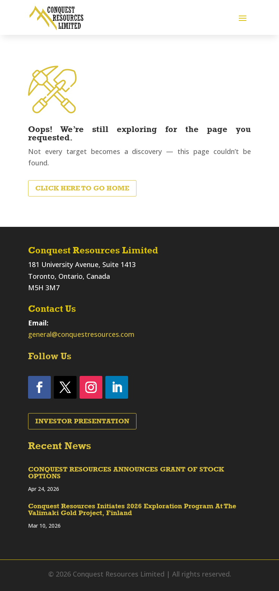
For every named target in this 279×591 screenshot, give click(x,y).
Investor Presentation (82, 421)
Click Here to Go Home (82, 188)
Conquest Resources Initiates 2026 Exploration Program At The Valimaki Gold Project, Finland (132, 509)
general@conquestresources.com (81, 334)
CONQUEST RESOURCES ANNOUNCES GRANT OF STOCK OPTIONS (126, 472)
